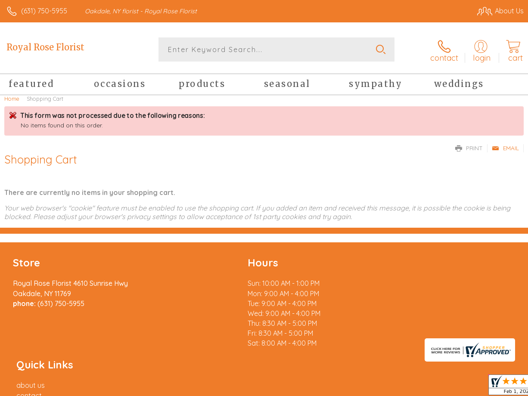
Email (505, 146)
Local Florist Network (439, 387)
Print (469, 146)
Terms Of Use (326, 387)
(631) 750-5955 (44, 10)
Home (11, 96)
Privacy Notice (377, 387)
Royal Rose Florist (45, 47)
